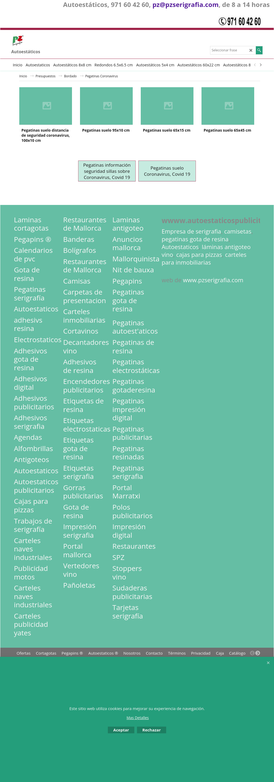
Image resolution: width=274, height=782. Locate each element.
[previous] (255, 64)
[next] (260, 64)
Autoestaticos (180, 268)
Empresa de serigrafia (191, 253)
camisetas (238, 253)
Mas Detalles (138, 717)
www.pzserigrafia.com (213, 302)
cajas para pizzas (199, 276)
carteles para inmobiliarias (204, 280)
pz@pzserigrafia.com (186, 4)
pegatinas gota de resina (195, 261)
